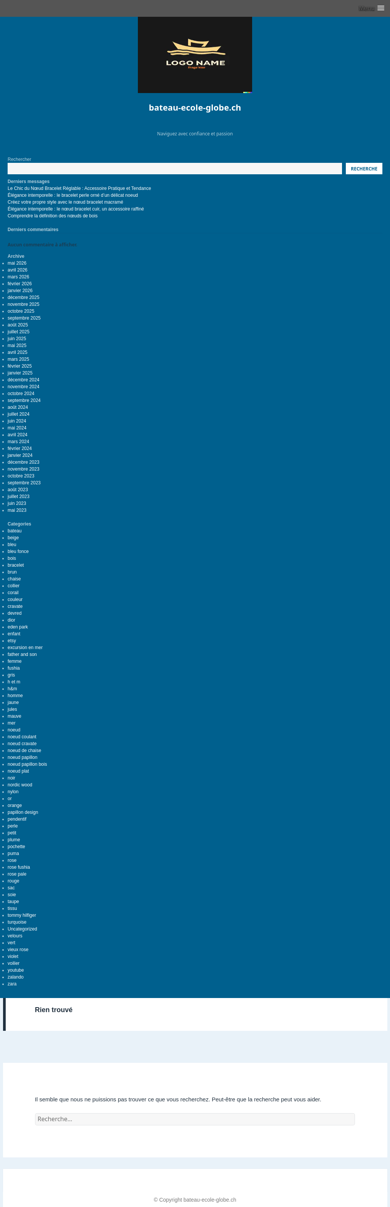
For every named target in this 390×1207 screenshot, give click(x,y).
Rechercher (19, 159)
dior (11, 620)
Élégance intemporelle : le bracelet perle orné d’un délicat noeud (73, 195)
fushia (14, 668)
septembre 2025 (24, 318)
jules (12, 709)
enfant (14, 633)
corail (13, 592)
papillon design (23, 812)
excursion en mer (25, 647)
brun (12, 572)
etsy (12, 640)
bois (12, 558)
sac (11, 887)
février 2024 (20, 448)
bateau (15, 531)
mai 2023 (17, 510)
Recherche (364, 169)
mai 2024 (17, 428)
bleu (12, 544)
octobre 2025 (21, 311)
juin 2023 (17, 503)
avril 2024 (17, 434)
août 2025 (18, 325)
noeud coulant (22, 736)
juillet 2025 (18, 331)
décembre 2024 (23, 380)
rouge (13, 881)
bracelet (16, 565)
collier (13, 585)
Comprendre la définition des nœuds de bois (53, 216)
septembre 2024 (24, 400)
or (10, 798)
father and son (22, 654)
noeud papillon (22, 757)
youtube (16, 970)
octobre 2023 (21, 476)
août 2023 (18, 489)
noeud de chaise (24, 750)
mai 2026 (17, 263)
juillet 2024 (18, 414)
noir (11, 778)
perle (13, 826)
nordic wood (20, 785)
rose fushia (19, 867)
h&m (12, 688)
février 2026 (20, 283)
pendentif (17, 819)
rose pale (17, 874)
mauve (14, 716)
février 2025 (20, 366)
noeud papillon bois (27, 764)
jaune (13, 702)
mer (12, 723)
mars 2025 (18, 359)
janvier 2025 (20, 373)
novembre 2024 (23, 386)
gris (11, 675)
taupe (13, 901)
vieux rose (18, 949)
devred (15, 613)
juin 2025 (17, 338)
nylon (13, 791)
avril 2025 (17, 352)
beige (13, 537)
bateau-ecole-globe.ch (195, 107)
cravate (15, 606)
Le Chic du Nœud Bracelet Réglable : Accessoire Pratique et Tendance (79, 188)
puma (13, 853)
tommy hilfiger (22, 915)
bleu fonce (18, 551)
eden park (18, 627)
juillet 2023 (18, 496)
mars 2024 (18, 441)
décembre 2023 (23, 462)
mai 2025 (17, 345)
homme (15, 695)
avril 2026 (17, 270)
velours (15, 936)
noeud (14, 730)
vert (11, 942)
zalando (16, 977)
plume (14, 839)
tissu (12, 908)
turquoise (17, 922)
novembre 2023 (23, 469)
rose (12, 860)
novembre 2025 (23, 304)
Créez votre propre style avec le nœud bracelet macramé (65, 202)
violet (13, 956)
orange (15, 805)
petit (12, 833)
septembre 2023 (24, 482)
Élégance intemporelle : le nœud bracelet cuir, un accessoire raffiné (76, 209)
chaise (14, 579)
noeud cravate (22, 743)
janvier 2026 (20, 290)
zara (12, 984)
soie (12, 894)
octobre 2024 (21, 393)
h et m (14, 682)
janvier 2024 (20, 455)
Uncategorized (22, 929)
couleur (15, 599)
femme (15, 661)
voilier (13, 963)
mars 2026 (18, 277)
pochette (16, 846)
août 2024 (18, 407)
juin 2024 (17, 421)
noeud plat (18, 771)
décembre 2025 (23, 297)
